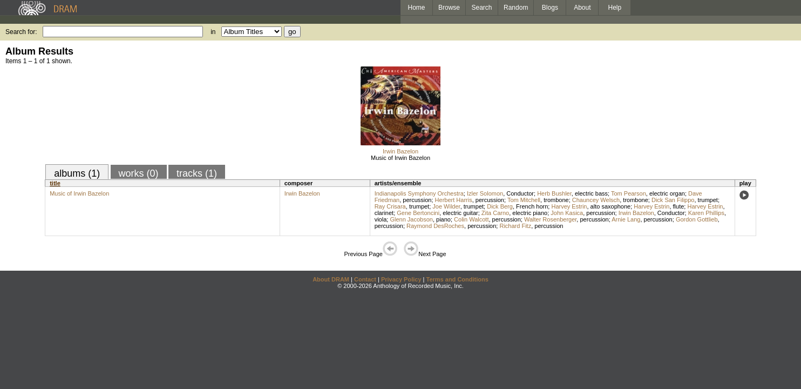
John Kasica (567, 213)
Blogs (550, 7)
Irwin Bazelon (400, 151)
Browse (449, 7)
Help (615, 7)
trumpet (708, 200)
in (213, 32)
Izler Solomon (485, 193)
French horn (532, 206)
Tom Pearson (628, 193)
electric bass (591, 193)
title (55, 183)
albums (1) (77, 173)
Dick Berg (500, 206)
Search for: (21, 32)
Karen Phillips (706, 213)
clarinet (384, 213)
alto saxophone (610, 206)
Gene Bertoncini (418, 213)
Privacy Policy (401, 279)
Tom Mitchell (523, 200)
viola (381, 219)
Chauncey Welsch (596, 200)
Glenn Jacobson (411, 219)
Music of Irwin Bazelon (400, 158)
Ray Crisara (390, 206)
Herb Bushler (554, 193)
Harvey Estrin (569, 206)
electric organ (667, 193)
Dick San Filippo (672, 200)
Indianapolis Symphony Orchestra (419, 193)
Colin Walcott (471, 219)
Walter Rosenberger (550, 219)
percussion (417, 200)
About (582, 7)
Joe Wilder (446, 206)
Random (516, 7)
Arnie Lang (626, 219)
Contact (365, 279)
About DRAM (331, 279)
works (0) (139, 173)
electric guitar (460, 213)
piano (443, 219)
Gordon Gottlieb (697, 219)
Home (416, 7)
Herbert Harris (453, 200)
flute (678, 206)
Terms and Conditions (457, 279)
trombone (556, 200)
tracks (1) (197, 173)
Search (482, 7)
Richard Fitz (515, 226)
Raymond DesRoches (435, 226)
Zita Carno (495, 213)
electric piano (529, 213)
